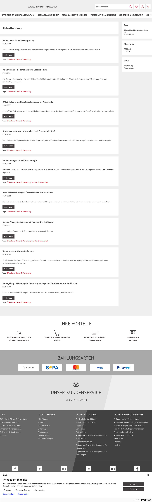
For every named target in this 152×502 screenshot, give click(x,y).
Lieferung (42, 429)
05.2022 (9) (128, 66)
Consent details (8, 494)
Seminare (4, 435)
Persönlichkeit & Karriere (10, 425)
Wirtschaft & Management (10, 429)
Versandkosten (44, 425)
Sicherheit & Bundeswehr (10, 432)
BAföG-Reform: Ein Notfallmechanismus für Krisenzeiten (28, 101)
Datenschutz (81, 432)
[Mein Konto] (142, 6)
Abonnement (43, 432)
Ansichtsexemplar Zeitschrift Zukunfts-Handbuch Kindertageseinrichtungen (129, 427)
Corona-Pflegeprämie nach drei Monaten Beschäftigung (27, 222)
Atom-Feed (128, 51)
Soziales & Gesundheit (40, 182)
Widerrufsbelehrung (84, 441)
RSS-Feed (127, 49)
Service (31, 7)
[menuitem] (31, 7)
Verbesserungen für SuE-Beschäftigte (19, 160)
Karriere (117, 445)
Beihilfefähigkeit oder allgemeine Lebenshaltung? (25, 69)
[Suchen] (130, 6)
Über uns (117, 441)
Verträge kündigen (45, 438)
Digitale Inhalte (44, 435)
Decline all (134, 489)
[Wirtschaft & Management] (103, 15)
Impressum (80, 425)
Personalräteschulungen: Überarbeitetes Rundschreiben (28, 192)
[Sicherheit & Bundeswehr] (131, 15)
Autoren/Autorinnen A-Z (123, 435)
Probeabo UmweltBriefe (123, 432)
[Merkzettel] (136, 6)
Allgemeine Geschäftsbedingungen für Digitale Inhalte (91, 446)
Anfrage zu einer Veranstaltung (126, 419)
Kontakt (40, 7)
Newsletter (51, 7)
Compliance (81, 429)
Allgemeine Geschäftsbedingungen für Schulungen (91, 453)
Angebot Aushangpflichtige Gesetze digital (131, 422)
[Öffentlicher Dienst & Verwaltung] (18, 15)
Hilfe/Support (43, 419)
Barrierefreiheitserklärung (86, 419)
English (6, 475)
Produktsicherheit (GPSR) (86, 422)
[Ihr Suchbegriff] (114, 6)
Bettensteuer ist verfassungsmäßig (18, 40)
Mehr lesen (8, 55)
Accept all (133, 484)
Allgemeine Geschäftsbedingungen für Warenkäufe (91, 437)
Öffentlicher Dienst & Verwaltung (19, 59)
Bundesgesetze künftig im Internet (18, 251)
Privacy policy (23, 494)
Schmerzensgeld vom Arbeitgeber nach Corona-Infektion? (28, 131)
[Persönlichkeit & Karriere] (74, 15)
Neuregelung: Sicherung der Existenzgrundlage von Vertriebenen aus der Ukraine (39, 283)
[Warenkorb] (148, 6)
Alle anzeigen (129, 34)
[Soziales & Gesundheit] (48, 15)
